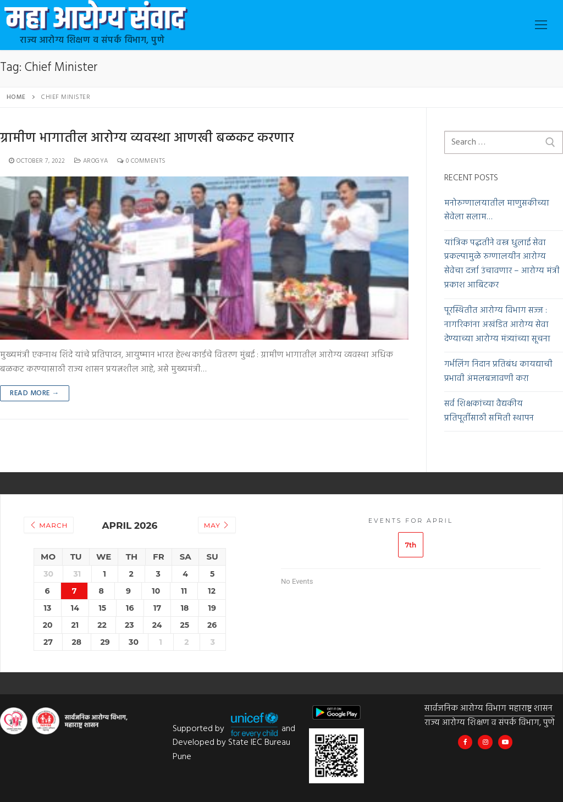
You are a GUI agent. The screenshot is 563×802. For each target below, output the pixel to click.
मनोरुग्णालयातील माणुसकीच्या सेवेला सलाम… (496, 211)
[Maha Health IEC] (505, 742)
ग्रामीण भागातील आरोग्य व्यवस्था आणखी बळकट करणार (147, 139)
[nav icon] (541, 25)
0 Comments (141, 161)
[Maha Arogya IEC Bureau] (465, 742)
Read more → (34, 393)
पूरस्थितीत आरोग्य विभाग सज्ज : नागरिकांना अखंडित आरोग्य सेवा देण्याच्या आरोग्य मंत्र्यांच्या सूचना (497, 325)
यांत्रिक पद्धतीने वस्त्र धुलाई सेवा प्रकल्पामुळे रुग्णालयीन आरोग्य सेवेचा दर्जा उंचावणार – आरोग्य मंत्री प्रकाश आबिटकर (502, 264)
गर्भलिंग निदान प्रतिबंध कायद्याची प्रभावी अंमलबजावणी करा (498, 372)
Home (16, 97)
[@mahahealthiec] (485, 742)
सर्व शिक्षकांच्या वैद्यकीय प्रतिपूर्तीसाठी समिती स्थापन (489, 411)
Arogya (91, 161)
